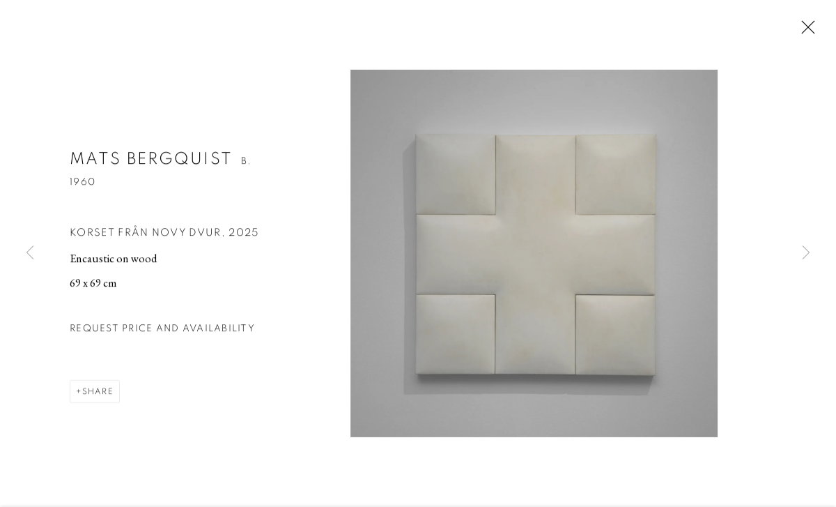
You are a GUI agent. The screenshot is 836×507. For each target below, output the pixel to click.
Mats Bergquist (151, 166)
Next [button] (806, 253)
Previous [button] (30, 253)
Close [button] (807, 31)
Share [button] (98, 399)
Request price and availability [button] (162, 336)
